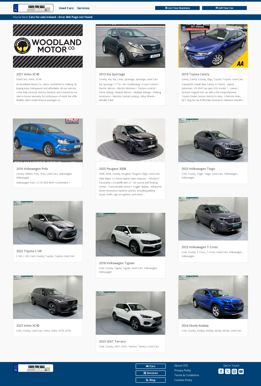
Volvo (32, 79)
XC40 (38, 79)
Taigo (200, 173)
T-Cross (201, 252)
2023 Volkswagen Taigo (198, 169)
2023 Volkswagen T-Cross (200, 247)
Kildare (29, 173)
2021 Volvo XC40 (27, 74)
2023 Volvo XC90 (27, 326)
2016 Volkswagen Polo (32, 169)
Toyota (49, 256)
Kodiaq (200, 330)
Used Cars (66, 8)
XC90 (61, 330)
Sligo (144, 173)
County (20, 173)
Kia (109, 79)
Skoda (218, 330)
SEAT (117, 346)
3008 (101, 173)
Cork (32, 256)
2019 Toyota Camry (195, 74)
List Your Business (179, 8)
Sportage (129, 79)
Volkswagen (65, 173)
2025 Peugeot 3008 (112, 169)
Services (83, 8)
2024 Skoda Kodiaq (195, 326)
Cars (152, 366)
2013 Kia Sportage (112, 74)
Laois (120, 79)
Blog (152, 380)
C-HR (19, 256)
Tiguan (118, 268)
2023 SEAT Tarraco (112, 341)
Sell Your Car (226, 8)
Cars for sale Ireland (42, 17)
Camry (185, 79)
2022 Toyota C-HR (29, 251)
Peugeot (125, 173)
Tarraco (132, 346)
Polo (36, 173)
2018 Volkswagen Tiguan (116, 263)
